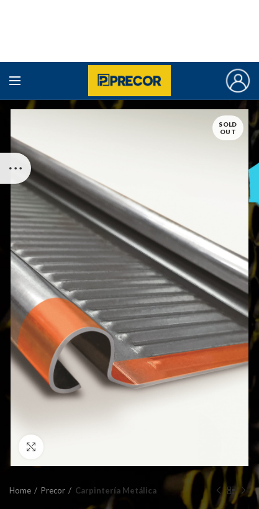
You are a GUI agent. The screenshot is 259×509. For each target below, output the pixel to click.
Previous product (218, 490)
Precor (53, 490)
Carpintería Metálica (116, 490)
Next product (243, 490)
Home (20, 490)
